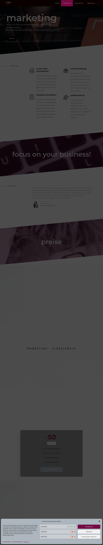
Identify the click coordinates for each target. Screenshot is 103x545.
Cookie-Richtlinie (7, 541)
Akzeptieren (89, 527)
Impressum (26, 541)
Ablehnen (89, 532)
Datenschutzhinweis (17, 541)
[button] (99, 521)
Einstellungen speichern (89, 536)
